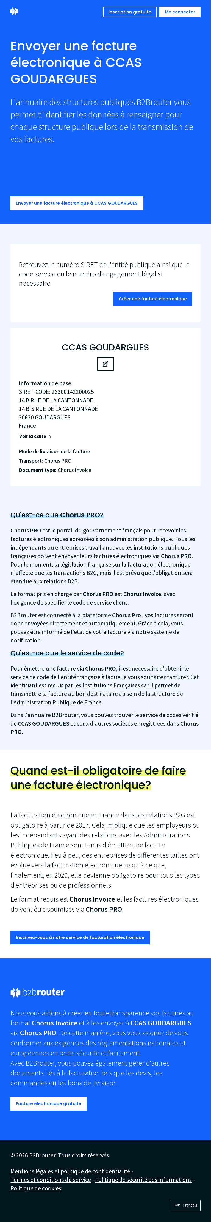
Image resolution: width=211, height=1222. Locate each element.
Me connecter (180, 12)
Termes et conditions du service (50, 1179)
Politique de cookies (35, 1188)
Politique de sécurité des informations (143, 1179)
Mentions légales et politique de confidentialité (70, 1171)
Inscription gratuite (130, 12)
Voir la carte (32, 436)
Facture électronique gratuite (48, 1103)
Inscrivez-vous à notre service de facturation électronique (80, 937)
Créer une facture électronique (153, 299)
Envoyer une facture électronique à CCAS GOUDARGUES (77, 203)
